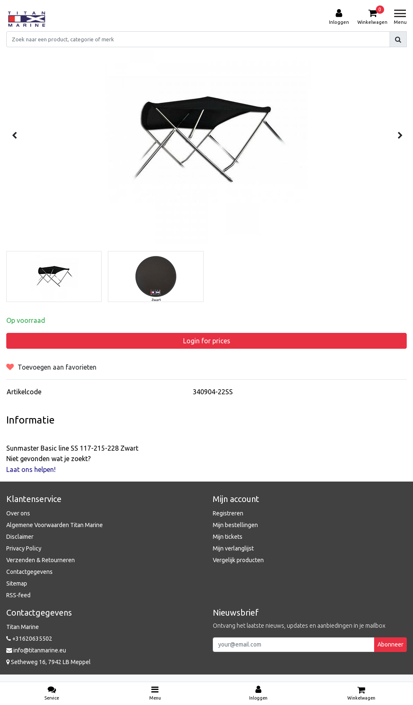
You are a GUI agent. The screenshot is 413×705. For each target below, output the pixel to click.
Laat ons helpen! (31, 469)
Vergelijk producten (238, 560)
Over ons (18, 513)
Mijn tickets (227, 536)
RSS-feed (18, 595)
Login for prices (206, 341)
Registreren (228, 513)
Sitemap (16, 583)
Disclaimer (19, 536)
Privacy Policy (23, 548)
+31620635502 (29, 638)
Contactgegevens (29, 571)
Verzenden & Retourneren (40, 560)
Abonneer (390, 644)
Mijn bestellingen (235, 525)
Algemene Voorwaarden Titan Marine (54, 525)
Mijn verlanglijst (233, 548)
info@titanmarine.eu (36, 650)
